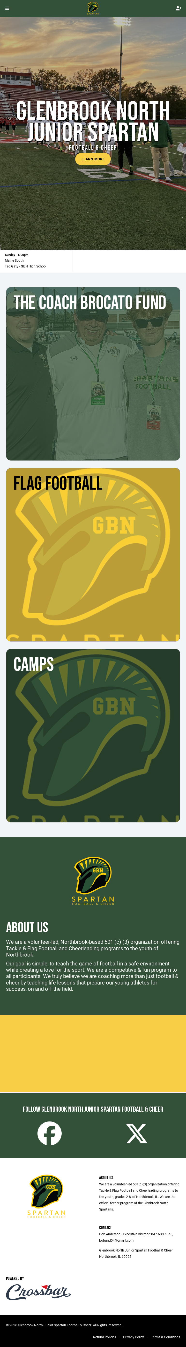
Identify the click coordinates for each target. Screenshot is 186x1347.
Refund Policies (104, 1337)
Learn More (93, 159)
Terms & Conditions (165, 1337)
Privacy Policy (133, 1337)
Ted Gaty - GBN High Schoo (25, 266)
